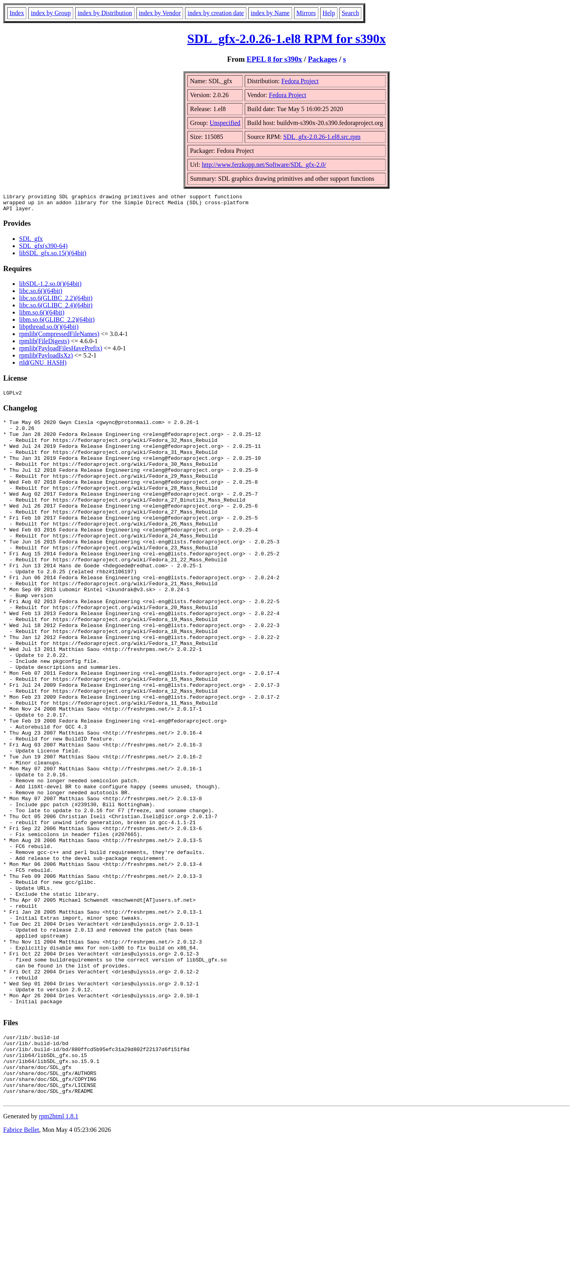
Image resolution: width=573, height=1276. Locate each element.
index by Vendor (160, 13)
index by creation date (215, 13)
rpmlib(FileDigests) (44, 344)
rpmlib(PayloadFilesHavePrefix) (60, 351)
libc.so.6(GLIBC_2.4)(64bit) (55, 308)
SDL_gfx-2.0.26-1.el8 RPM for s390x (286, 38)
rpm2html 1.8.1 (58, 1252)
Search (350, 13)
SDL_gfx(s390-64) (43, 249)
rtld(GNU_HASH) (42, 366)
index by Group (50, 13)
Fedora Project (300, 81)
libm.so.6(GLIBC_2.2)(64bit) (57, 323)
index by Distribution (105, 13)
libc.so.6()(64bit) (40, 294)
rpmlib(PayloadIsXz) (46, 359)
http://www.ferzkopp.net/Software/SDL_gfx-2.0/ (264, 164)
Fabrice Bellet (21, 1265)
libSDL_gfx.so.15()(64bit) (52, 256)
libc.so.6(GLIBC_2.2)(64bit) (55, 301)
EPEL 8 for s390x (274, 59)
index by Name (270, 13)
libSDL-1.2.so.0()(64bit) (50, 287)
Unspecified (225, 122)
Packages (322, 59)
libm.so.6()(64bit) (41, 316)
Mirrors (306, 13)
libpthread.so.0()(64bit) (48, 330)
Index (17, 13)
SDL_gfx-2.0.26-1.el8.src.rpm (322, 136)
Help (329, 13)
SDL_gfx (31, 242)
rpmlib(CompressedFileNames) (59, 337)
